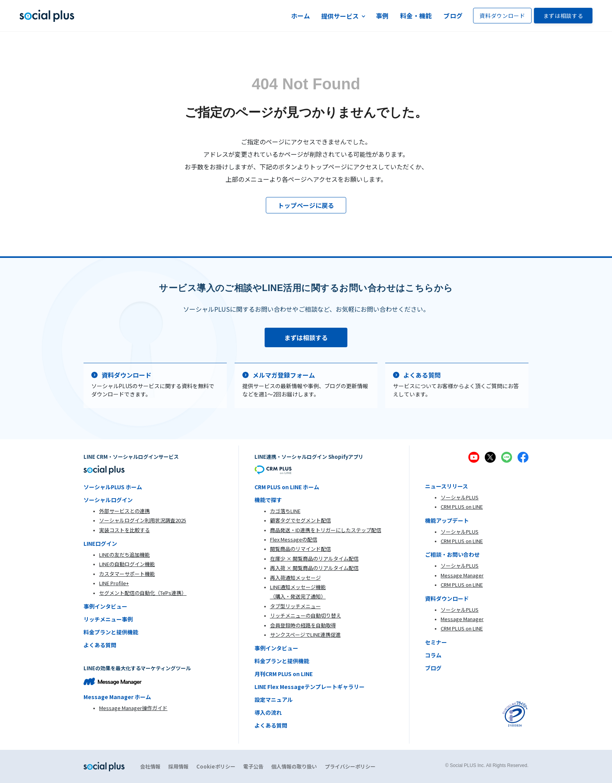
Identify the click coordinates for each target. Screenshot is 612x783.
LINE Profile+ (114, 583)
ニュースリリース (446, 486)
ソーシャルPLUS (460, 497)
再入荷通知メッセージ (295, 577)
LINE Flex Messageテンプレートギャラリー (309, 687)
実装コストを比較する (124, 530)
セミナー (436, 642)
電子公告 (253, 766)
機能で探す (268, 500)
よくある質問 (100, 645)
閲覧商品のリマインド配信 (300, 548)
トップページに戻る (306, 205)
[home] (47, 16)
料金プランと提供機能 (111, 632)
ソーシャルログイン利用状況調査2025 (142, 520)
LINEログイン (100, 543)
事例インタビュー (105, 606)
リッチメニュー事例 (108, 619)
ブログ (453, 15)
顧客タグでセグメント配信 (300, 520)
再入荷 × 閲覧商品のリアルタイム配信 (314, 568)
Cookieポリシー (215, 766)
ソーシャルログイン (108, 500)
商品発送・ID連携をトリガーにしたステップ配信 (325, 530)
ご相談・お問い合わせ (452, 554)
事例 (382, 15)
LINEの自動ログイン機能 (127, 564)
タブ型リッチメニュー (295, 606)
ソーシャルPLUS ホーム (113, 487)
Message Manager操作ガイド (133, 708)
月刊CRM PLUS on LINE (283, 674)
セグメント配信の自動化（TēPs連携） (143, 593)
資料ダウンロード (502, 16)
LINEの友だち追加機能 (124, 554)
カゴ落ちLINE (285, 511)
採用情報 (178, 766)
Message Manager (462, 575)
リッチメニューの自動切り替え (305, 615)
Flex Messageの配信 (293, 539)
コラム (433, 655)
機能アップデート (447, 520)
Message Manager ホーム (117, 697)
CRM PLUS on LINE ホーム (286, 487)
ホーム (300, 15)
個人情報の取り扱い (294, 766)
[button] (343, 16)
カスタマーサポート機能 (127, 573)
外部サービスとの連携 (124, 511)
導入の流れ (268, 712)
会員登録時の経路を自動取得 (303, 625)
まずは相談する (563, 16)
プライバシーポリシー (350, 766)
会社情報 (150, 766)
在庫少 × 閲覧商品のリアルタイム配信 (314, 558)
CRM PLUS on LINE (462, 506)
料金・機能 (416, 15)
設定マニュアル (273, 699)
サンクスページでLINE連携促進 (305, 634)
